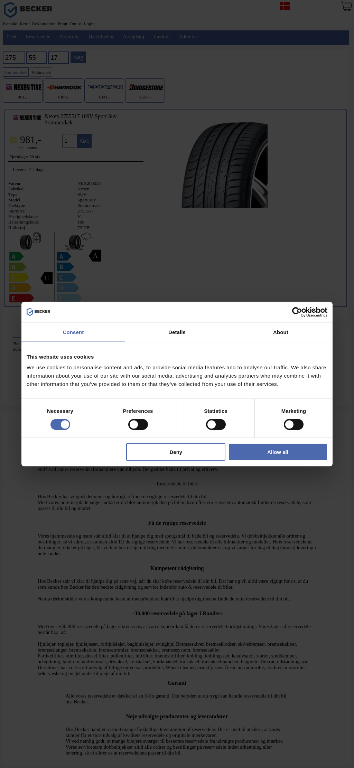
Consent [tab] (73, 332)
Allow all (277, 452)
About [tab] (280, 332)
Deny (176, 452)
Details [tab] (177, 332)
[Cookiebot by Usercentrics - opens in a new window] (297, 312)
